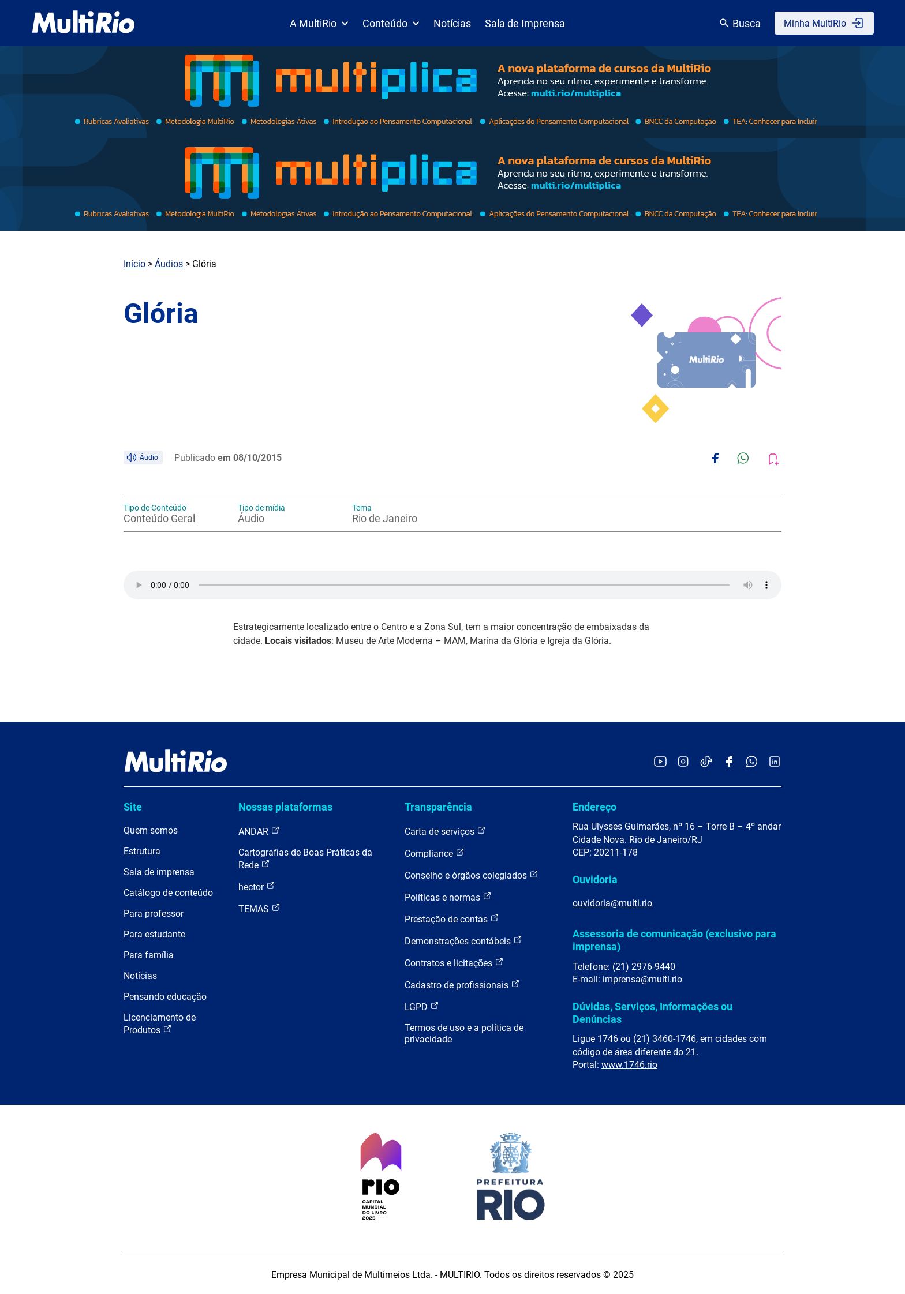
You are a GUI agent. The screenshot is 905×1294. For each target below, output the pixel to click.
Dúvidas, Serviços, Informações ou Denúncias (652, 1012)
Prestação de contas (452, 919)
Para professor (154, 913)
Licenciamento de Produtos (160, 1024)
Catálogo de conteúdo (168, 892)
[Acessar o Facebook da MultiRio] (729, 762)
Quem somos (151, 830)
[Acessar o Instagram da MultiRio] (683, 762)
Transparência (438, 807)
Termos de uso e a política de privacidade (464, 1033)
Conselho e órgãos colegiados (471, 875)
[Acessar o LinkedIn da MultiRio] (774, 762)
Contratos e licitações (454, 963)
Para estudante (154, 934)
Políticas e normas (448, 897)
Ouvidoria (595, 879)
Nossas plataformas (285, 807)
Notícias (452, 23)
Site (133, 807)
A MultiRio (319, 23)
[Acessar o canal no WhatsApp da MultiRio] (752, 762)
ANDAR (259, 831)
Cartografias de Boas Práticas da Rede (305, 859)
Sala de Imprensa (525, 23)
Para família (149, 955)
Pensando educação (165, 996)
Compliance (435, 853)
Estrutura (142, 851)
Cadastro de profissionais (462, 984)
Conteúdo (391, 23)
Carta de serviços (445, 831)
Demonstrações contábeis (463, 941)
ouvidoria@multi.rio (612, 903)
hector (256, 886)
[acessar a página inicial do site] (83, 23)
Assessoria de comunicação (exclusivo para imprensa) (674, 940)
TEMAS (259, 908)
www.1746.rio (629, 1064)
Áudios (169, 263)
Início (134, 263)
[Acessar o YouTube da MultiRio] (660, 762)
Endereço (594, 807)
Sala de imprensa (159, 872)
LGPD (422, 1006)
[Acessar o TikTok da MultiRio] (706, 762)
